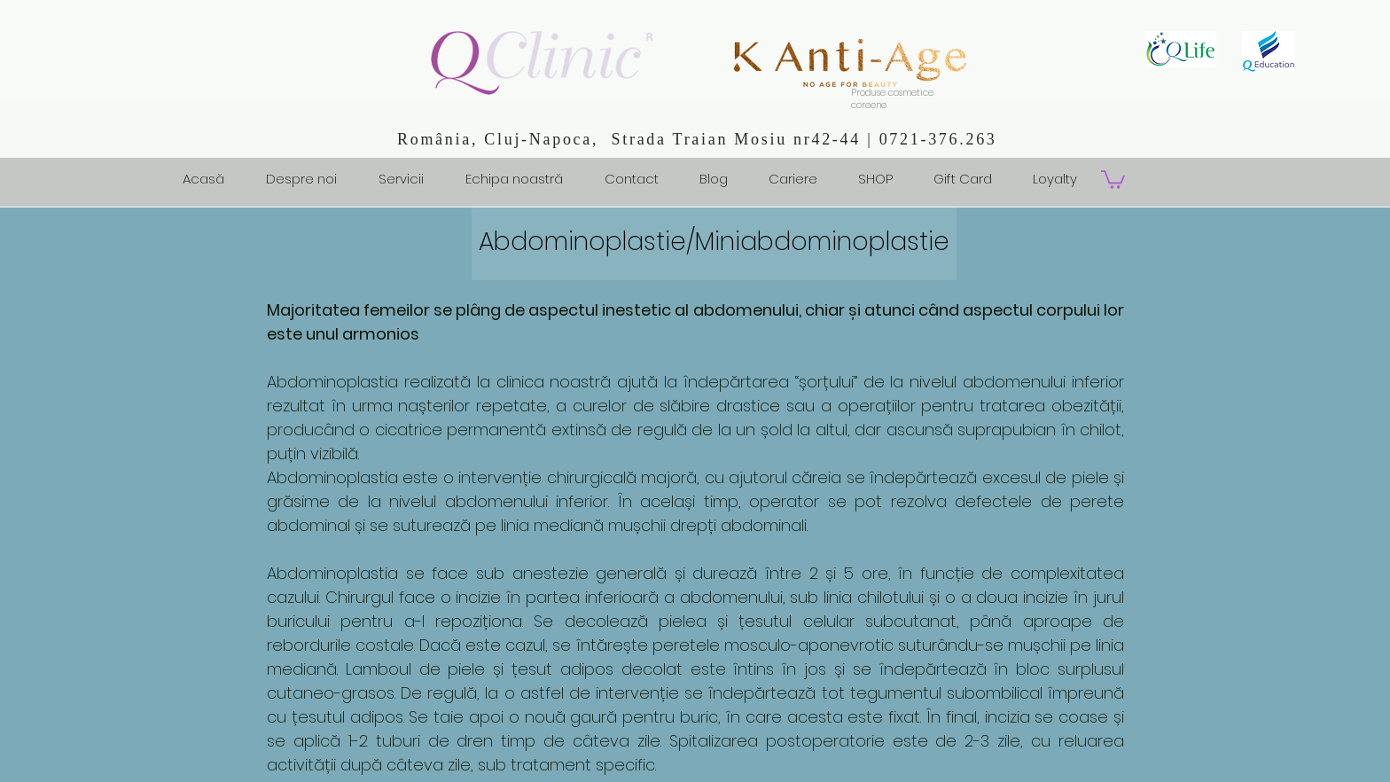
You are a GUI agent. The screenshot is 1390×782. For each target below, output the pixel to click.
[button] (1113, 178)
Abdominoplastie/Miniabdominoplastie (714, 241)
